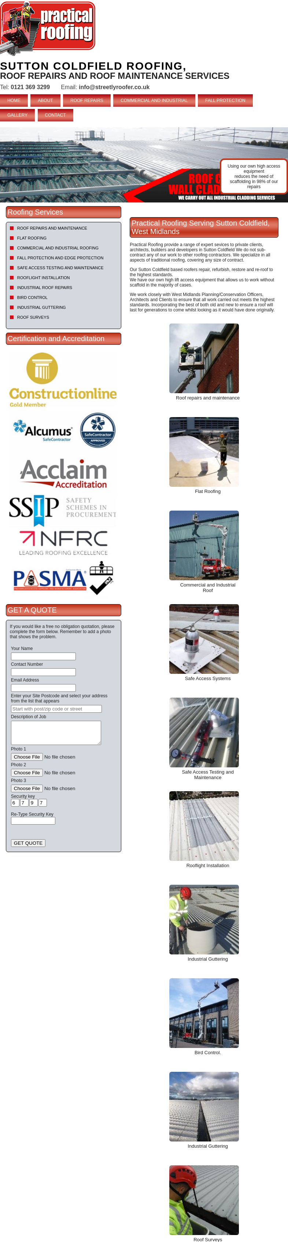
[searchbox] (56, 709)
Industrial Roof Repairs (44, 287)
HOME (14, 100)
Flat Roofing (32, 238)
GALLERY (17, 115)
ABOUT (45, 100)
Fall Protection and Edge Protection (60, 258)
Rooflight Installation (43, 277)
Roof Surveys (33, 317)
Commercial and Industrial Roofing (58, 248)
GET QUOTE (28, 843)
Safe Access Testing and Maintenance (60, 268)
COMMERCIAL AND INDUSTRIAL (154, 100)
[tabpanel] (144, 164)
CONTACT (55, 115)
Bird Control (32, 297)
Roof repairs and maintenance (52, 228)
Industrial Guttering (41, 307)
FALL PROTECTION (225, 100)
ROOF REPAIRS (86, 100)
